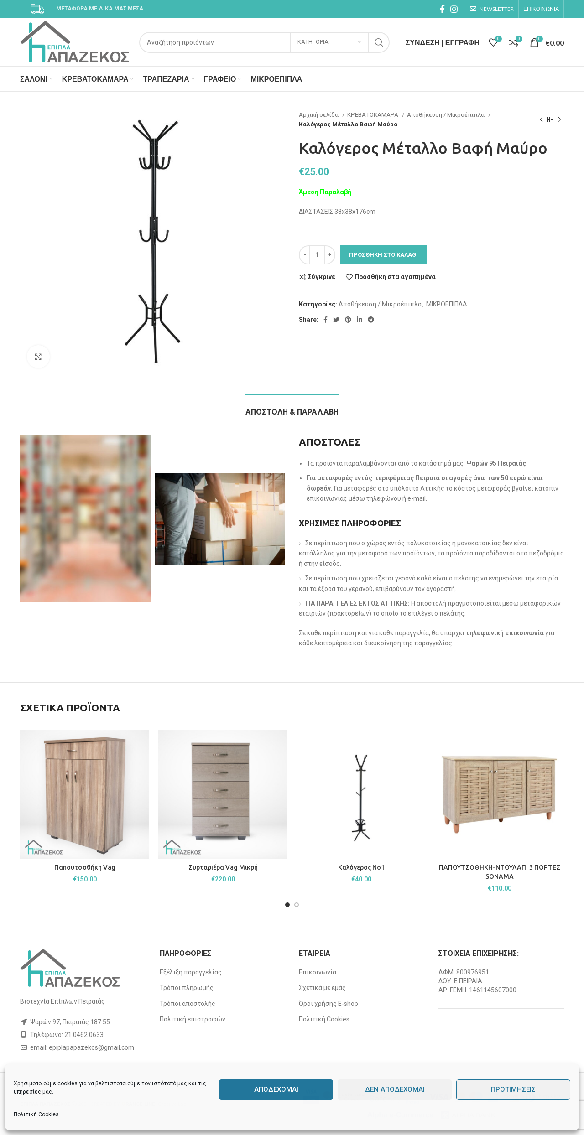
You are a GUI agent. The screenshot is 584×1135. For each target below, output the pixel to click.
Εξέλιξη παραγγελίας (191, 972)
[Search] (264, 42)
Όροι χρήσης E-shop (328, 1003)
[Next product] (559, 119)
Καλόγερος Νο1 (361, 867)
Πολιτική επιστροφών (192, 1019)
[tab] (292, 407)
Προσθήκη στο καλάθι (383, 254)
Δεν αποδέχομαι (395, 1089)
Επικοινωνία (317, 972)
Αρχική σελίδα (319, 114)
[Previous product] (541, 119)
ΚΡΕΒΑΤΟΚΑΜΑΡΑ (373, 114)
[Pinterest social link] (348, 320)
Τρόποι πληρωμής (187, 987)
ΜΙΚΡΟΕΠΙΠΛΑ (446, 304)
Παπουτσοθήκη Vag (84, 867)
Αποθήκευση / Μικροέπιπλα (446, 114)
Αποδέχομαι (276, 1089)
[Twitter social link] (336, 320)
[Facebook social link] (442, 9)
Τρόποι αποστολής (187, 1003)
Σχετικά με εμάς (322, 987)
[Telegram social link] (371, 320)
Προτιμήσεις (513, 1089)
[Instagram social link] (454, 9)
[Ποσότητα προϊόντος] (317, 254)
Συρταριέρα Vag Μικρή (223, 867)
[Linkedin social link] (359, 320)
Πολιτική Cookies (36, 1114)
